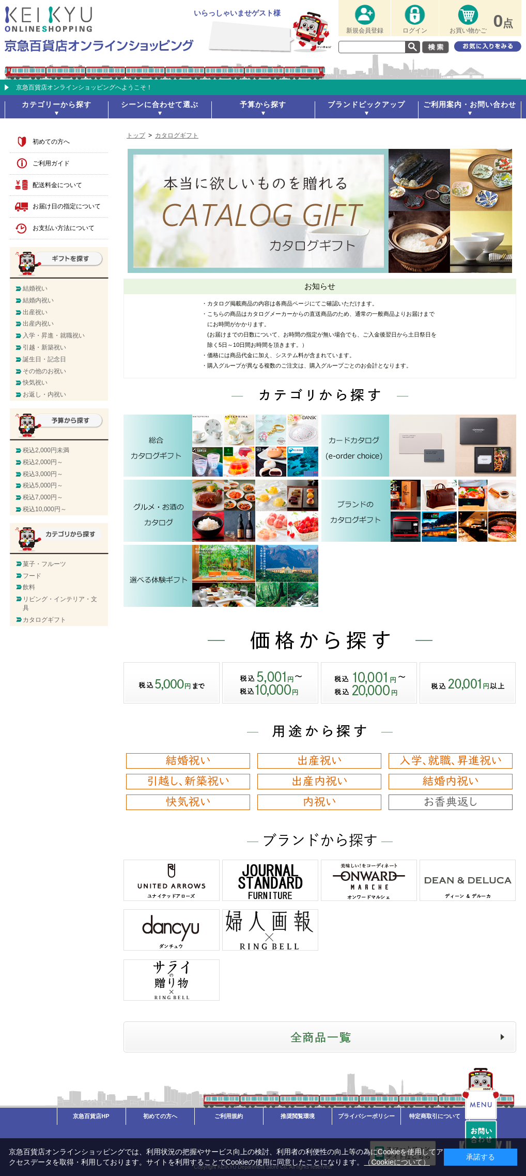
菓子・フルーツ (44, 564)
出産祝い (35, 312)
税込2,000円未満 (46, 450)
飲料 (29, 587)
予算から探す (263, 104)
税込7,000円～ (43, 497)
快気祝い (35, 382)
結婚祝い (35, 288)
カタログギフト (176, 135)
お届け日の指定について (67, 206)
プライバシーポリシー (366, 1116)
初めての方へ (51, 141)
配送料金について (57, 185)
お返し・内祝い (44, 394)
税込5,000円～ (43, 485)
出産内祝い (38, 323)
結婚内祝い (38, 300)
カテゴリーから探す (56, 104)
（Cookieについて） (397, 1162)
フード (32, 575)
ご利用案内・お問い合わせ (469, 104)
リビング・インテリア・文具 (60, 603)
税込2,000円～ (43, 462)
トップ (136, 135)
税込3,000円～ (43, 474)
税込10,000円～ (45, 509)
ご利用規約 (228, 1116)
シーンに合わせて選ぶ (159, 104)
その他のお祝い (44, 371)
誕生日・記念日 (44, 359)
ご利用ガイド (51, 163)
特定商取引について (434, 1116)
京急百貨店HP (91, 1116)
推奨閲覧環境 (298, 1116)
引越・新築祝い (44, 347)
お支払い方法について (64, 228)
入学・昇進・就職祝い (54, 335)
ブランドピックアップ (366, 104)
